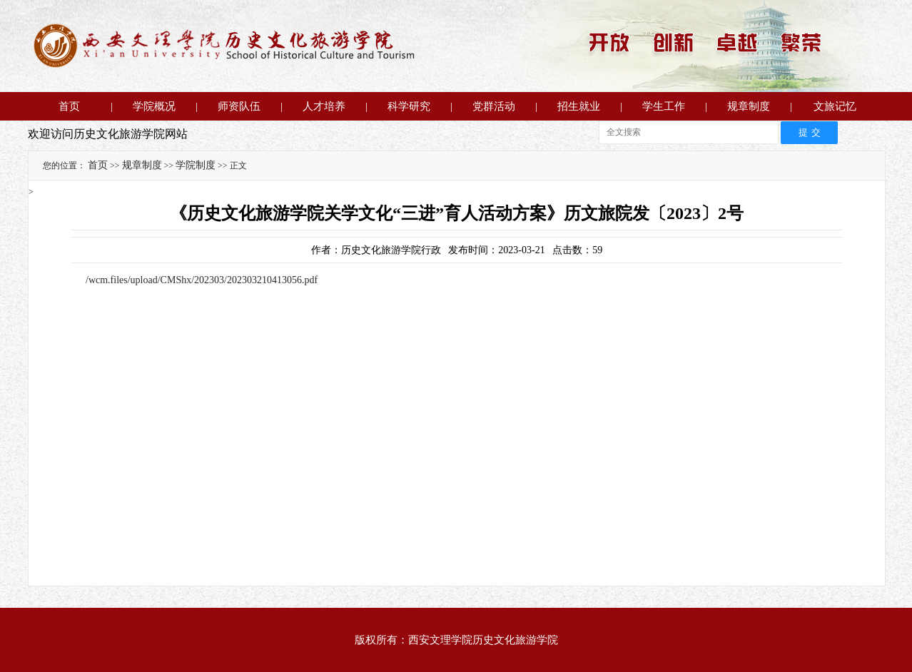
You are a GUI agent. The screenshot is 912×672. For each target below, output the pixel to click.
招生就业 (578, 106)
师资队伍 (239, 106)
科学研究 (408, 106)
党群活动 (493, 106)
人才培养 (324, 106)
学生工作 (663, 106)
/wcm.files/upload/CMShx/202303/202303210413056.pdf (202, 280)
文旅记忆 (835, 106)
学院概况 (154, 106)
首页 (69, 106)
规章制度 (748, 106)
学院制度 (196, 165)
